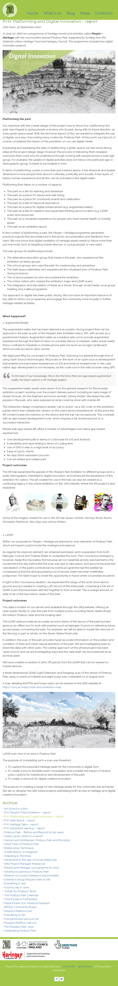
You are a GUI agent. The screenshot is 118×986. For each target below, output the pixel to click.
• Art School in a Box (15, 808)
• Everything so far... (15, 915)
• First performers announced (21, 919)
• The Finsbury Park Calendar (20, 895)
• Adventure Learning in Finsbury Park (26, 871)
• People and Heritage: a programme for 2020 (31, 867)
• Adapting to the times (17, 856)
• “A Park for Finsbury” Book (19, 891)
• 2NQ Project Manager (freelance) (24, 863)
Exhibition (104, 13)
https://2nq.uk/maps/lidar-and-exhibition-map (32, 687)
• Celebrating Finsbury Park (19, 930)
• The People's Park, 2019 (18, 926)
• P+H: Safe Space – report (19, 820)
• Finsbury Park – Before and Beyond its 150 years (33, 832)
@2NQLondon (85, 966)
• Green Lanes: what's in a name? (23, 836)
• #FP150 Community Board (19, 907)
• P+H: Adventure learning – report (24, 828)
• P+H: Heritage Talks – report (20, 824)
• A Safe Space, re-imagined (20, 851)
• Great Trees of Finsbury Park (21, 844)
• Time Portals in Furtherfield (20, 899)
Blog (71, 13)
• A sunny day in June (16, 887)
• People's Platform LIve (17, 911)
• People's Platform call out (19, 922)
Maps (85, 13)
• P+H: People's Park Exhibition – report (26, 812)
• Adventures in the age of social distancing (30, 859)
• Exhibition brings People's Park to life (26, 879)
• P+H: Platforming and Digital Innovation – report (33, 816)
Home (32, 13)
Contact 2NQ (69, 966)
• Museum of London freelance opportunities (30, 875)
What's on (52, 13)
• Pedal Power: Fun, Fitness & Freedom (26, 903)
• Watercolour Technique (18, 848)
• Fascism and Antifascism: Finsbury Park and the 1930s (36, 840)
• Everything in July (14, 883)
